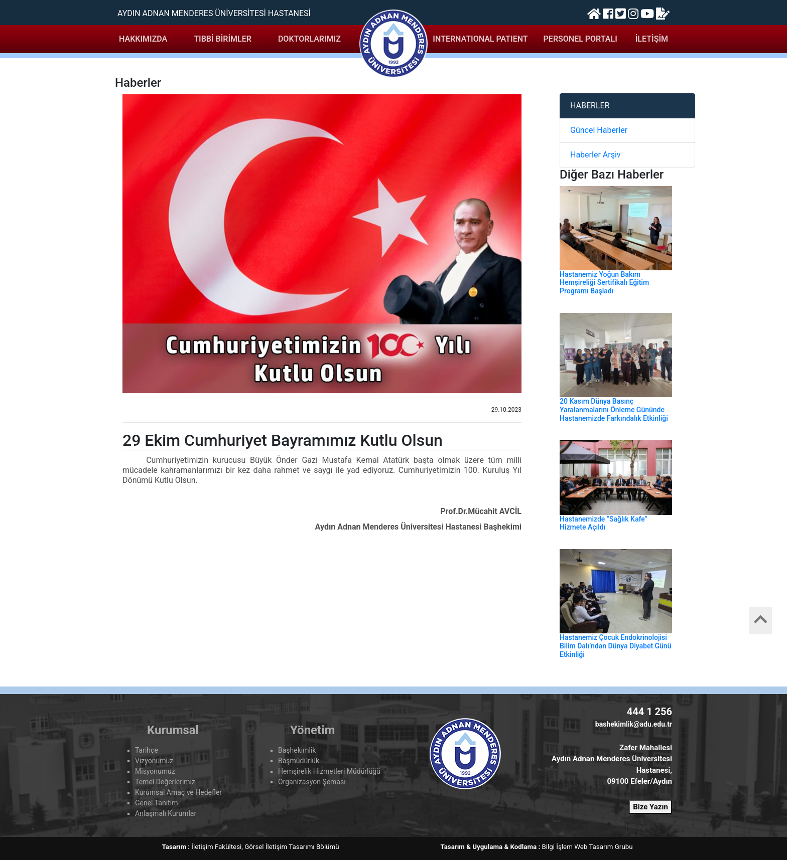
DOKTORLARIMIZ (309, 39)
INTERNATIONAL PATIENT (480, 39)
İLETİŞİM (651, 39)
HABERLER (589, 105)
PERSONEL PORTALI (580, 39)
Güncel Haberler (598, 130)
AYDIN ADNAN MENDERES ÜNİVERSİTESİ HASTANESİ (214, 13)
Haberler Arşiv (595, 154)
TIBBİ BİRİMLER (222, 39)
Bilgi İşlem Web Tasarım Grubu (587, 846)
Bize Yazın (650, 806)
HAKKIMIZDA (143, 39)
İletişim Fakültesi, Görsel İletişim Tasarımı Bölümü (265, 846)
